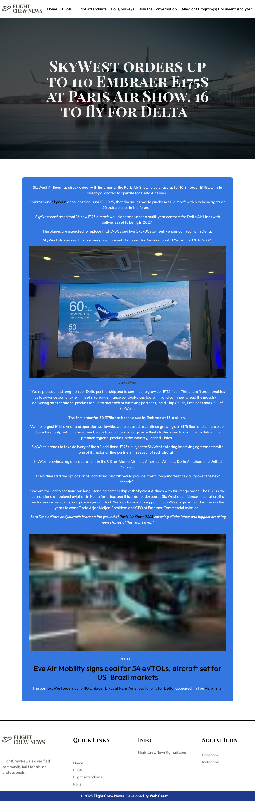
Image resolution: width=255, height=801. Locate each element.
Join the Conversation (158, 9)
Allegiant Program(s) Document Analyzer (217, 9)
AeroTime (213, 688)
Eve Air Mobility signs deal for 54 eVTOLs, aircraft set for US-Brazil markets (128, 672)
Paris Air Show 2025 (136, 516)
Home (52, 9)
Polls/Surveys (122, 9)
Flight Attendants (91, 9)
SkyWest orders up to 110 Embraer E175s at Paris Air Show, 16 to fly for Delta (111, 688)
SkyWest (59, 201)
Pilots (67, 9)
